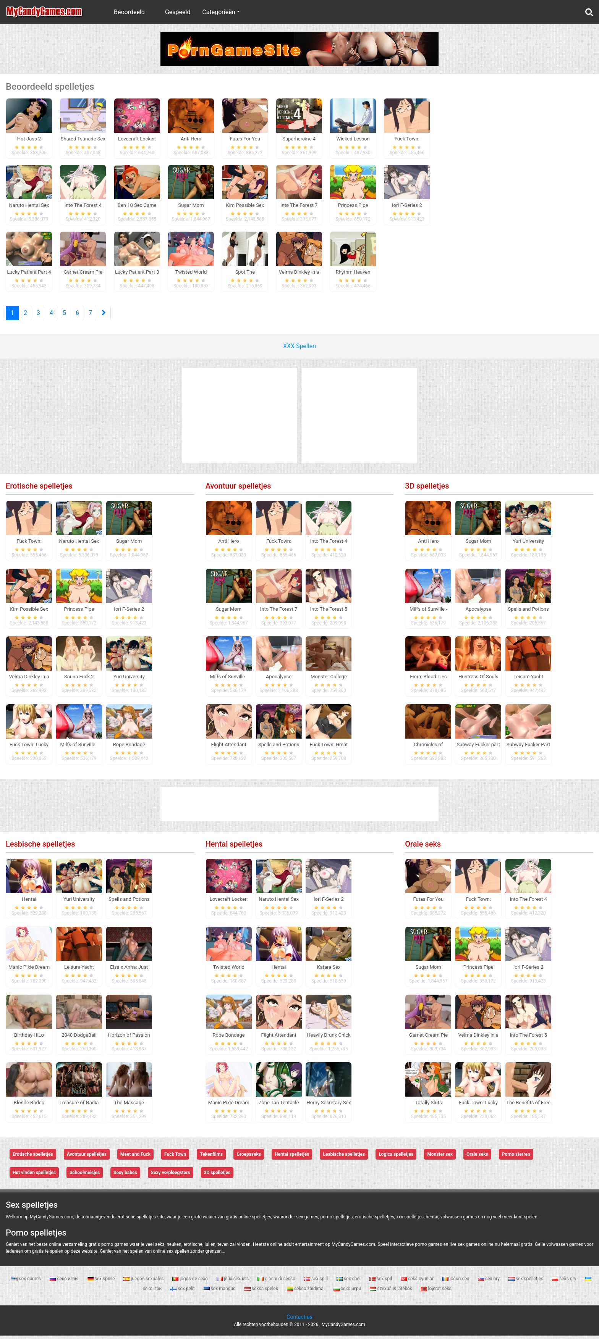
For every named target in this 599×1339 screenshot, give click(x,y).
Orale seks (423, 847)
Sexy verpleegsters (170, 1176)
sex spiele (101, 1282)
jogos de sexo (190, 1282)
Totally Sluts (428, 1106)
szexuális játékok (391, 1292)
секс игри (348, 1292)
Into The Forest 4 (328, 544)
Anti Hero (229, 544)
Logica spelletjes (396, 1158)
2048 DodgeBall (79, 1038)
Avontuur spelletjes (238, 489)
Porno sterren (516, 1158)
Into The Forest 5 (328, 612)
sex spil (381, 1282)
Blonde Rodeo (29, 1106)
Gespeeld (178, 12)
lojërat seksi (437, 1292)
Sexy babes (125, 1176)
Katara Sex (328, 970)
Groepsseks (248, 1158)
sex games (26, 1282)
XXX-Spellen (299, 349)
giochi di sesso (276, 1282)
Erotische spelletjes (39, 489)
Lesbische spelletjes (40, 847)
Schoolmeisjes (85, 1176)
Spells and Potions (278, 748)
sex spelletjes (526, 1282)
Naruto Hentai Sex (79, 544)
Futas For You (428, 902)
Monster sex (440, 1158)
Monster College (329, 680)
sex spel (349, 1282)
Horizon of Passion (129, 1038)
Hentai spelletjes (234, 847)
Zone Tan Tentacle (279, 1106)
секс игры (64, 1282)
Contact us (299, 1320)
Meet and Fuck (135, 1158)
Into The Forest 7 (278, 612)
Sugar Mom (129, 544)
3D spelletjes (427, 489)
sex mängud (220, 1292)
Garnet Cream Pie (428, 1038)
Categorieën (218, 12)
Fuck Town (175, 1158)
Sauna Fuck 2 (79, 680)
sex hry (489, 1282)
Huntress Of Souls (478, 680)
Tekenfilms (211, 1158)
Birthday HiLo (29, 1038)
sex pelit (183, 1292)
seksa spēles (261, 1292)
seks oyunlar (418, 1282)
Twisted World (228, 970)
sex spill (316, 1282)
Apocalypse (278, 680)
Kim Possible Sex (29, 612)
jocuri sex (456, 1282)
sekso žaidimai (306, 1292)
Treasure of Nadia (79, 1106)
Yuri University (129, 680)
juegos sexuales (144, 1282)
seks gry (564, 1282)
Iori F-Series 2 (129, 612)
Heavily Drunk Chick (328, 1038)
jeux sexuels (233, 1282)
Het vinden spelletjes (34, 1176)
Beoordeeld (129, 12)
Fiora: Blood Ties (428, 680)
